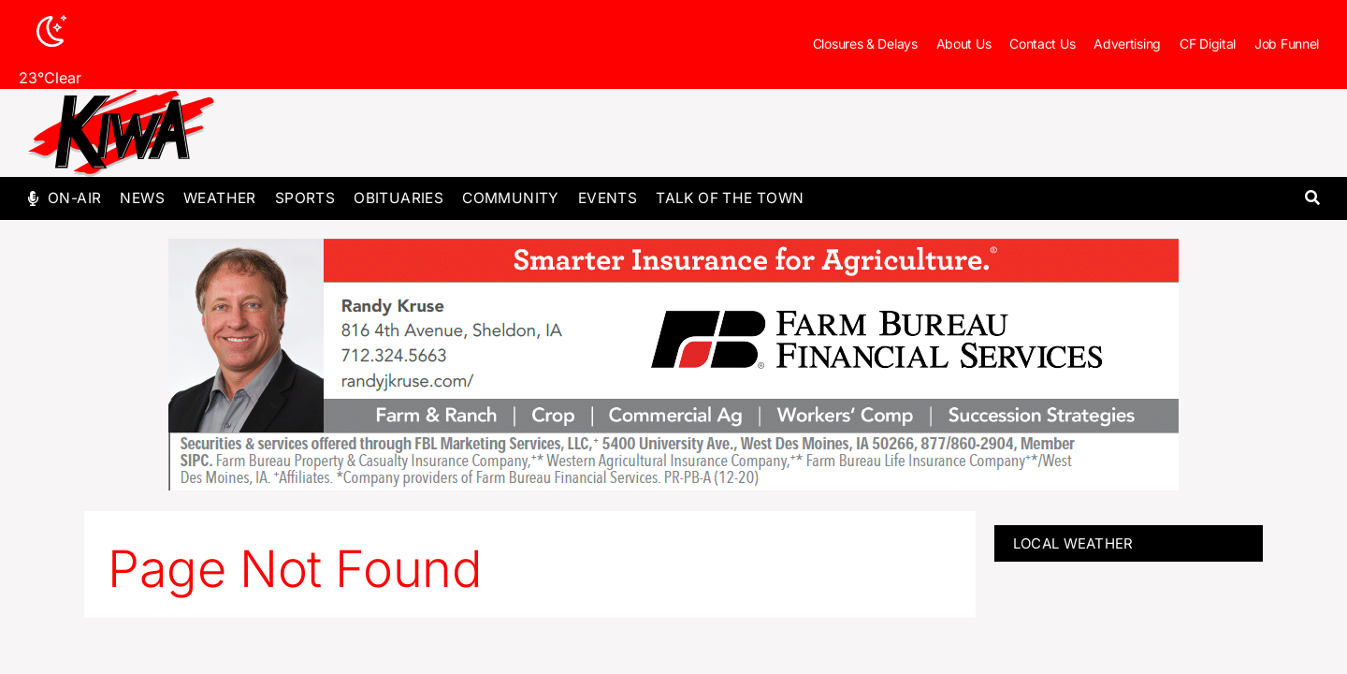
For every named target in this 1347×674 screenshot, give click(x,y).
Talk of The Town (730, 198)
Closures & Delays (865, 43)
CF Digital (1208, 43)
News (142, 198)
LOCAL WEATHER (1073, 543)
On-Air (74, 198)
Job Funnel (1286, 43)
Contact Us (1042, 43)
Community (510, 198)
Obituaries (398, 198)
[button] (1312, 199)
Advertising (1127, 43)
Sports (305, 198)
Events (607, 198)
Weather (219, 198)
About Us (964, 43)
